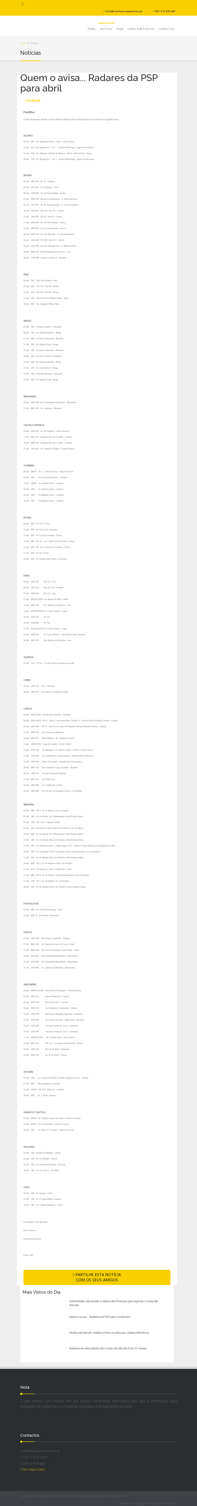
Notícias (106, 29)
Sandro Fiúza (119, 1496)
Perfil (92, 29)
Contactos (166, 29)
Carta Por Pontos (141, 29)
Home (23, 43)
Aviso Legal (139, 1503)
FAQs (120, 29)
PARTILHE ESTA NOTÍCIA (97, 1277)
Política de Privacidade (161, 1503)
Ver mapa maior (32, 1469)
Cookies (125, 1503)
